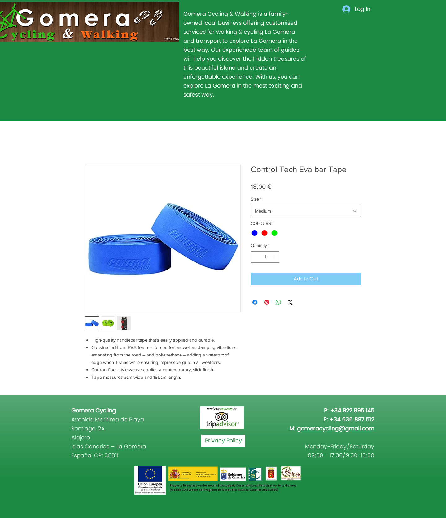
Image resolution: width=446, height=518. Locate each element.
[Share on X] (290, 302)
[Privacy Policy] (223, 441)
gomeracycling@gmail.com (335, 428)
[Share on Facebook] (255, 302)
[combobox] (306, 211)
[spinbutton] (265, 257)
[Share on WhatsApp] (278, 302)
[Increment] (274, 257)
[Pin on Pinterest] (266, 302)
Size (256, 198)
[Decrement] (256, 257)
